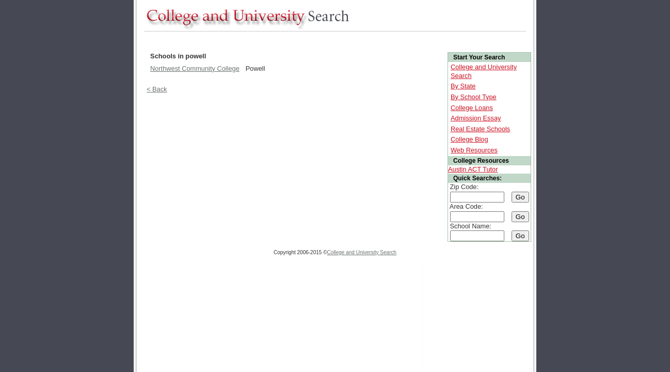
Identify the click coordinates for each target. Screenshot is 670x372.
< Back (157, 89)
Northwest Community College (195, 68)
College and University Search (362, 252)
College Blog (469, 139)
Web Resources (474, 150)
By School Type (474, 97)
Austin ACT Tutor (473, 169)
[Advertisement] (332, 40)
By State (463, 86)
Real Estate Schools (480, 129)
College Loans (472, 108)
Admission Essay (476, 118)
